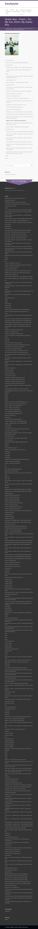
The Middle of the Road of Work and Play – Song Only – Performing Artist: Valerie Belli (18, 809)
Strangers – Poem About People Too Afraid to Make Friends (15, 759)
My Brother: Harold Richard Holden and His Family (14, 502)
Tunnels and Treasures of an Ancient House (12, 849)
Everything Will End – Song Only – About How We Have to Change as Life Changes (18, 327)
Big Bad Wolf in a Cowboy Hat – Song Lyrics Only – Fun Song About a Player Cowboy (18, 253)
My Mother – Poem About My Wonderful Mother (13, 531)
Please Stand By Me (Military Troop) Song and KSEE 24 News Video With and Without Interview (18, 621)
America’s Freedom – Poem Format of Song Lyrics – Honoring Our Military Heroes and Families (19, 88)
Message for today (7, 174)
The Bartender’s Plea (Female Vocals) (11, 779)
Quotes (6, 654)
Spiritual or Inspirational (9, 744)
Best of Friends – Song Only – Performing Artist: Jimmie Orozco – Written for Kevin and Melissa (20, 135)
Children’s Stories (8, 307)
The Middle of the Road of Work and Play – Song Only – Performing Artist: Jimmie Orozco (18, 806)
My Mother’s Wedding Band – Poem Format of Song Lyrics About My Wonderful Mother (19, 534)
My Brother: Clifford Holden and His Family (12, 495)
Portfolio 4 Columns (8, 650)
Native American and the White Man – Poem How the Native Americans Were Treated (18, 575)
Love (6, 465)
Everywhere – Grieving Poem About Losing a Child (14, 329)
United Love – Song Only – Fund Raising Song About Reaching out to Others (18, 864)
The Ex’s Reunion (8, 796)
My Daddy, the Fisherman (9, 516)
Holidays (6, 394)
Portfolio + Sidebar (8, 643)
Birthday (6, 257)
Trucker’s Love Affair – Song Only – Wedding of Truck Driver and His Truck (18, 847)
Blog (6, 261)
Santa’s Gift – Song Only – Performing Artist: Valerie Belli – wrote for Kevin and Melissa (19, 145)
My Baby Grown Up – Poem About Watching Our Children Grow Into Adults (19, 111)
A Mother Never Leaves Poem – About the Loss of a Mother (15, 202)
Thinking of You (7, 833)
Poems (6, 633)
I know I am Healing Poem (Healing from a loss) (13, 411)
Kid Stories (7, 445)
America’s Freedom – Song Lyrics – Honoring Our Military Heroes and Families (19, 218)
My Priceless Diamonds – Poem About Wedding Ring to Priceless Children (19, 114)
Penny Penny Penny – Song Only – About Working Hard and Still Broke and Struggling (18, 613)
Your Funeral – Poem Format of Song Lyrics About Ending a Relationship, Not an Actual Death (18, 890)
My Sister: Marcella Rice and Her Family (12, 564)
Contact (23, 11)
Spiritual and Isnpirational (9, 742)
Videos (7, 158)
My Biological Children (9, 493)
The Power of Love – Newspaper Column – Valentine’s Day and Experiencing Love (18, 813)
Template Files (7, 777)
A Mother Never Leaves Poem (10, 200)
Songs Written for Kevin (10, 129)
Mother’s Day (7, 476)
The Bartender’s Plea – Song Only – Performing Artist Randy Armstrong (17, 790)
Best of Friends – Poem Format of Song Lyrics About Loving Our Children (18, 230)
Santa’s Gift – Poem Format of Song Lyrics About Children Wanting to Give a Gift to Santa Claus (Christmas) (19, 117)
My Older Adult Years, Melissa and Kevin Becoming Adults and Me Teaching (18, 542)
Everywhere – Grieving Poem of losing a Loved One (14, 333)
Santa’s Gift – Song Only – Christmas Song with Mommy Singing (16, 683)
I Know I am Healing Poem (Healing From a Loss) (13, 413)
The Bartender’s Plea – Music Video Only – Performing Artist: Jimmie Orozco (18, 784)
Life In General (7, 451)
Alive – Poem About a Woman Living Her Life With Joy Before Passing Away (18, 209)
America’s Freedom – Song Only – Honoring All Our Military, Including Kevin (19, 131)
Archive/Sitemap (8, 226)
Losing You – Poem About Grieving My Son (13, 109)
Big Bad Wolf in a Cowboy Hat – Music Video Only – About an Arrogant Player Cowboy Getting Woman (18, 249)
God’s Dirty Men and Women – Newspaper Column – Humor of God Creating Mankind (18, 362)
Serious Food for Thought (9, 701)
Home (11, 28)
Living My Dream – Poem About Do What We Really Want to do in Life (17, 459)
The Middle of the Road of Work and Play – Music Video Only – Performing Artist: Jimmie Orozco (18, 799)
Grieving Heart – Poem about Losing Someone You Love (16, 104)
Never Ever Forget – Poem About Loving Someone (14, 577)
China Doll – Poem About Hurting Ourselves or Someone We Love (16, 311)
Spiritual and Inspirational (9, 740)
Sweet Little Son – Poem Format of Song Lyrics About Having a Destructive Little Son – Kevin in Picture (19, 124)
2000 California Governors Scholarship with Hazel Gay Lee (15, 198)
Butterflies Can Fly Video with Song (11, 274)
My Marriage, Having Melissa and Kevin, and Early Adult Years (16, 526)
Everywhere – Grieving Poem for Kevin (12, 331)
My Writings (8, 11)
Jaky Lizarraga (7, 417)
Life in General (7, 453)
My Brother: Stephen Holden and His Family (12, 508)
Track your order (8, 845)
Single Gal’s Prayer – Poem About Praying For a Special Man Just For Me (18, 716)
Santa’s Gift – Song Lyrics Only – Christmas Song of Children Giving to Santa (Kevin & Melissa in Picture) (18, 680)
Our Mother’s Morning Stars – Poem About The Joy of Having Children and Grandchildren (18, 604)
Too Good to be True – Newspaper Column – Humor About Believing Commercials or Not (17, 840)
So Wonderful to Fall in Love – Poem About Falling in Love (15, 729)
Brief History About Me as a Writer (11, 268)
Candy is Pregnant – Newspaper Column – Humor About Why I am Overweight (19, 276)
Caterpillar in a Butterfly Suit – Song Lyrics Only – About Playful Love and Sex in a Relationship (19, 283)
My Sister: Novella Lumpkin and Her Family (12, 566)
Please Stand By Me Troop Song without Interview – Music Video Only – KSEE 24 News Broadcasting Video (18, 631)
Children (6, 299)
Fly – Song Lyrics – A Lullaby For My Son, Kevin (13, 348)
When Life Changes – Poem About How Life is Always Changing (17, 126)
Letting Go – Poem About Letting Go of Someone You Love (15, 449)
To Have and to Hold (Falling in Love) (11, 837)
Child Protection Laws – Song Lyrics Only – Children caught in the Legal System (17, 295)
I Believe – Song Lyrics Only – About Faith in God (13, 405)
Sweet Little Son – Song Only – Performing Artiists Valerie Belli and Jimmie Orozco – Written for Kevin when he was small (19, 153)
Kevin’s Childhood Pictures (10, 436)
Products (29, 11)
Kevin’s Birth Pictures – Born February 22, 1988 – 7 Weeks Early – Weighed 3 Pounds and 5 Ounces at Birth (19, 77)
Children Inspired (8, 303)
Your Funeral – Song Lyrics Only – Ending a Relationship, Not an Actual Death (18, 896)
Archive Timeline (8, 224)
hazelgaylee (12, 927)
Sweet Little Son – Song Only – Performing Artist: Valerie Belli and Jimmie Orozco (18, 774)
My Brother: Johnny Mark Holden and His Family (13, 506)
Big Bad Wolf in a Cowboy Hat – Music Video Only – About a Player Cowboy (18, 246)
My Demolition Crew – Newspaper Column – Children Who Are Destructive (19, 67)
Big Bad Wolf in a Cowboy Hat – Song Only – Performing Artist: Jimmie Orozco (19, 255)
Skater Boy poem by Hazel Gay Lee (12, 33)
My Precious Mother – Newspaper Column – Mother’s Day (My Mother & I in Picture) (18, 545)
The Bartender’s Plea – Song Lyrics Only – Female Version (15, 788)
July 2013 (6, 919)
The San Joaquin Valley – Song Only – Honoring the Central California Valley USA (18, 830)
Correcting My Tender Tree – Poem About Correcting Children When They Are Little (18, 316)
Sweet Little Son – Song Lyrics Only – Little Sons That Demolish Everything (18, 768)
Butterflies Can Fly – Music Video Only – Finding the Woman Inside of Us (18, 270)
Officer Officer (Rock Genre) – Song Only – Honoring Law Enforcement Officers (19, 592)
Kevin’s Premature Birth (10, 60)
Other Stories (7, 596)
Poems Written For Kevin (29, 28)
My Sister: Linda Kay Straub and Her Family (12, 562)
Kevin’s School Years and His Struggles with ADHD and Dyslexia (17, 62)
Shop (7, 13)
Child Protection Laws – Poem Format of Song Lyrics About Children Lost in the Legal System (19, 292)
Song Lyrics (7, 731)
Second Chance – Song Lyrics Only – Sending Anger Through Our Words (18, 699)
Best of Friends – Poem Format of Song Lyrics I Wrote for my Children (18, 91)
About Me (6, 207)
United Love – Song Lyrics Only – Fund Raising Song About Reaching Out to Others (18, 861)
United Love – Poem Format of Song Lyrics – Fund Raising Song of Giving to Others (18, 858)
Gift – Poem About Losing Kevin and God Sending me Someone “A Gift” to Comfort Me (19, 101)
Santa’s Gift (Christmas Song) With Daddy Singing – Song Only (16, 667)
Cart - (20, 14)
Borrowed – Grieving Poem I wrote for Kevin (14, 93)
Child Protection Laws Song (10, 297)
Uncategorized (7, 911)
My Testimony (7, 570)
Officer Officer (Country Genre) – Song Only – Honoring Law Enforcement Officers (18, 590)
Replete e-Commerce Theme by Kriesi (21, 927)
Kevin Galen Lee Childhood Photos (11, 430)
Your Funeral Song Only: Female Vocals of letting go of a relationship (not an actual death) (18, 899)
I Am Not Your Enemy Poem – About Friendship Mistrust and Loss (16, 401)
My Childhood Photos (9, 514)
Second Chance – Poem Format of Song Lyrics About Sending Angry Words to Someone (19, 696)
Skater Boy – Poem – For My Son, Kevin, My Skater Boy (19, 22)
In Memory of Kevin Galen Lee (18, 28)
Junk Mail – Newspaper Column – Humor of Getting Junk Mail (16, 421)
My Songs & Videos (16, 11)
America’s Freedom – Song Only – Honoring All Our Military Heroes (17, 220)
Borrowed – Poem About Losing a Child (12, 266)
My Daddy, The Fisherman (9, 518)
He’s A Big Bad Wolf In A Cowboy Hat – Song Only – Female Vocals (17, 388)
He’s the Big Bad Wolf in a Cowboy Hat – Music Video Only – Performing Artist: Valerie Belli (19, 391)
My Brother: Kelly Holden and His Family (12, 497)
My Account (7, 487)
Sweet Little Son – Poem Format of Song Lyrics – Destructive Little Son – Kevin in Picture (19, 762)
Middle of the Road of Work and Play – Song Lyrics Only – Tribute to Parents (18, 472)
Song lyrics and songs (9, 735)
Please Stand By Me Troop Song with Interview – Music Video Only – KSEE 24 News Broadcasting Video (18, 627)
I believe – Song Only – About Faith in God (12, 407)
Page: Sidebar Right (8, 610)
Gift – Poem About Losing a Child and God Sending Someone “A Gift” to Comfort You (17, 355)
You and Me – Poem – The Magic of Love (12, 887)
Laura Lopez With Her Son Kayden (11, 447)
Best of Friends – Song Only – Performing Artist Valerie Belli (15, 237)
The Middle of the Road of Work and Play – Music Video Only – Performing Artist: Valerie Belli (18, 802)
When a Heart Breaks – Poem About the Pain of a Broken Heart (16, 875)
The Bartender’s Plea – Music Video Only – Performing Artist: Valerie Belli (18, 786)
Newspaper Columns (9, 65)
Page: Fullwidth (7, 606)
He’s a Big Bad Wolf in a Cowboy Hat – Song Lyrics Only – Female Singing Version (18, 386)
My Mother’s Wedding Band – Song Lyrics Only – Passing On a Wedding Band (19, 540)
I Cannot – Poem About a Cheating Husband (12, 409)
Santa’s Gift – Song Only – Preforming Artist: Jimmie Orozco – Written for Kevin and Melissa (19, 149)
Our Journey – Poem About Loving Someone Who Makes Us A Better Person (18, 601)
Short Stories (7, 710)
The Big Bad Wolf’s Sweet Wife (10, 792)
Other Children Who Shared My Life (11, 594)
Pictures (7, 73)
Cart (5, 280)
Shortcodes (7, 714)
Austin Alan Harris (8, 228)
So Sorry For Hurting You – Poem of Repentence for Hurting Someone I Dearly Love (19, 723)
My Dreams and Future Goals (10, 524)
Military (6, 474)
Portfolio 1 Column (8, 645)
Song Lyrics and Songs (9, 733)
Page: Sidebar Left (8, 608)
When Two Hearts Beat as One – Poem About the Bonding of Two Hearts (17, 881)
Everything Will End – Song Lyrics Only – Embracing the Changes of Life (18, 324)
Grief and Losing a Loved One (10, 373)
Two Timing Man (8, 855)
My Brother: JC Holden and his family (11, 504)
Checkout (6, 289)
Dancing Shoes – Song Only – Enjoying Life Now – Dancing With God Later (18, 318)
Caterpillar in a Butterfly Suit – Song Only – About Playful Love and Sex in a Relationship (18, 286)
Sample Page (7, 665)
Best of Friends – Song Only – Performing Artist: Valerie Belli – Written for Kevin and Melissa (19, 139)
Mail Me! (23, 181)
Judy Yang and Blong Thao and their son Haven (13, 419)
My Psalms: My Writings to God (10, 560)
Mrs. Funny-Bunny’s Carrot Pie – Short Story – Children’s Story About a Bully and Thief (18, 481)
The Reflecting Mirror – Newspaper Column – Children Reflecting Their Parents (18, 71)
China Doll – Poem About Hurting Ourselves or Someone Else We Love (17, 309)
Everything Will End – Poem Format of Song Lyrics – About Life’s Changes (18, 322)
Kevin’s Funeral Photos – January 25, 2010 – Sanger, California (17, 82)
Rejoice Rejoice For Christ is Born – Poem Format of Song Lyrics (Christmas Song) (18, 657)
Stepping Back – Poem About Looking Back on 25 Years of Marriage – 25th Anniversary (18, 749)
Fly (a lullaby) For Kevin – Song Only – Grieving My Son (15, 346)
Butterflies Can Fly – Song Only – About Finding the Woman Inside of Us (17, 272)
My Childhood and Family (9, 512)
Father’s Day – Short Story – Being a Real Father (13, 342)
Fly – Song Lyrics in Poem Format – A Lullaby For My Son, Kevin (17, 98)
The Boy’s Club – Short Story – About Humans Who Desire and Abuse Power (18, 794)
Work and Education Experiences (11, 885)
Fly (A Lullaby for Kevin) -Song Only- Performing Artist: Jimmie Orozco (18, 141)
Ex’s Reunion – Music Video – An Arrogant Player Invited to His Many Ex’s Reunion (18, 336)
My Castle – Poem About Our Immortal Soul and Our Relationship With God (18, 510)
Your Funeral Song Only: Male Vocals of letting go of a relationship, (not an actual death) (18, 902)
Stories (7, 155)
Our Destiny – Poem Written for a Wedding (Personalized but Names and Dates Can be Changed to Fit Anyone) (19, 599)
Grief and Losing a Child (9, 371)
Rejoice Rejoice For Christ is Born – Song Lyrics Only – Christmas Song (17, 660)
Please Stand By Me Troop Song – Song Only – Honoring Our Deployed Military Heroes (19, 624)
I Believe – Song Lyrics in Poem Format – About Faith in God (15, 403)
